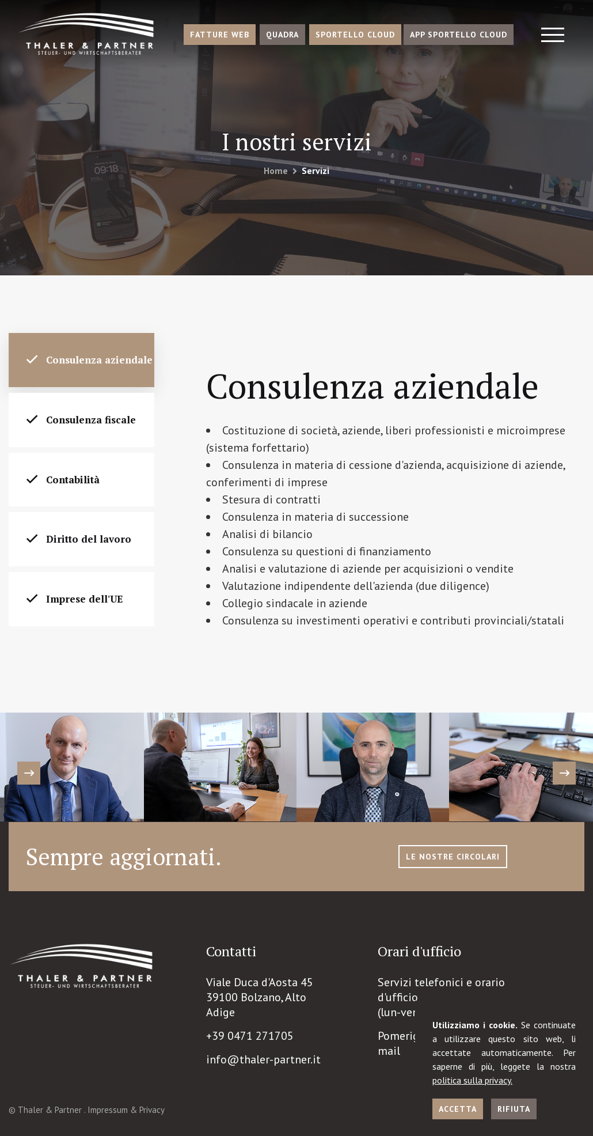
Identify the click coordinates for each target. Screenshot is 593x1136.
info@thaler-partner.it (263, 1059)
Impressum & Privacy (126, 1109)
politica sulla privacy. (472, 1080)
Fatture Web (219, 34)
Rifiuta (513, 1109)
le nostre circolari (453, 856)
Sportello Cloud (355, 34)
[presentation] (28, 773)
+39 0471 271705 (250, 1035)
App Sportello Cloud (458, 34)
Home (276, 170)
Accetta (458, 1109)
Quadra (282, 34)
